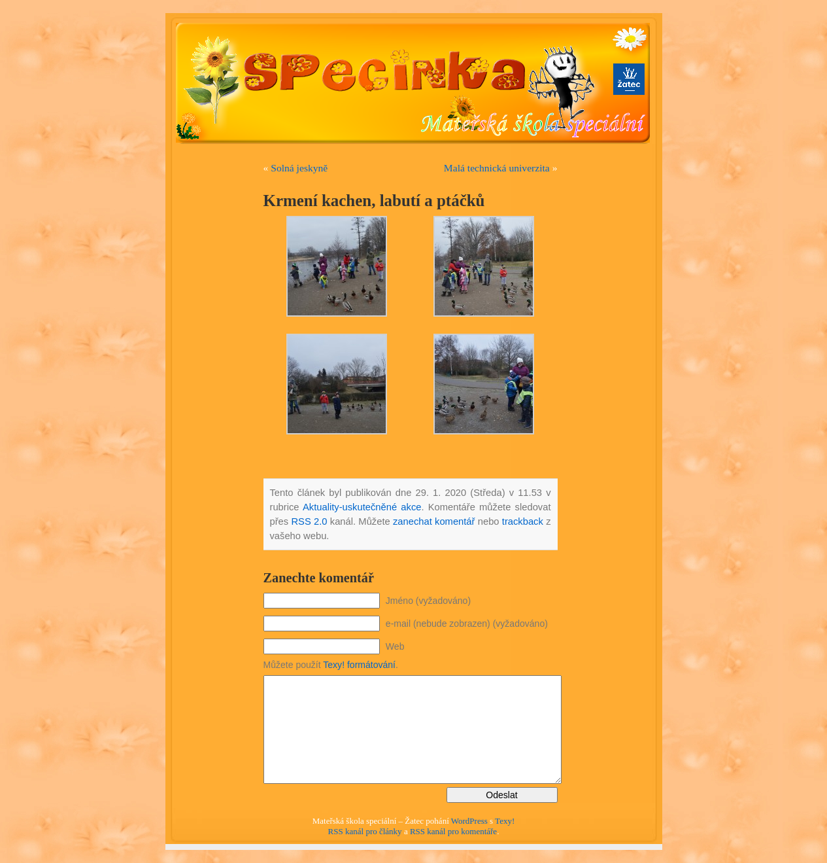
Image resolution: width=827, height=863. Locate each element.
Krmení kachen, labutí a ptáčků (374, 200)
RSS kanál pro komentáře (453, 831)
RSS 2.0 (309, 521)
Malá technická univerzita (497, 167)
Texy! (505, 821)
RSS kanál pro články (365, 831)
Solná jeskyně (299, 167)
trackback (522, 521)
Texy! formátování (359, 665)
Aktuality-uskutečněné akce (362, 507)
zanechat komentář (434, 521)
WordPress (469, 821)
